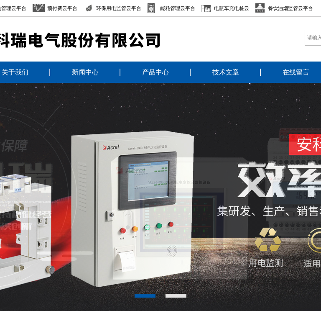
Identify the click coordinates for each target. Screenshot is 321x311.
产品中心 (155, 72)
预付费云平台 (62, 8)
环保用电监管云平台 (118, 8)
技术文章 (225, 72)
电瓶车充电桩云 (231, 8)
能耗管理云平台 (177, 8)
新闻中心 (85, 72)
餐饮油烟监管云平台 (290, 8)
